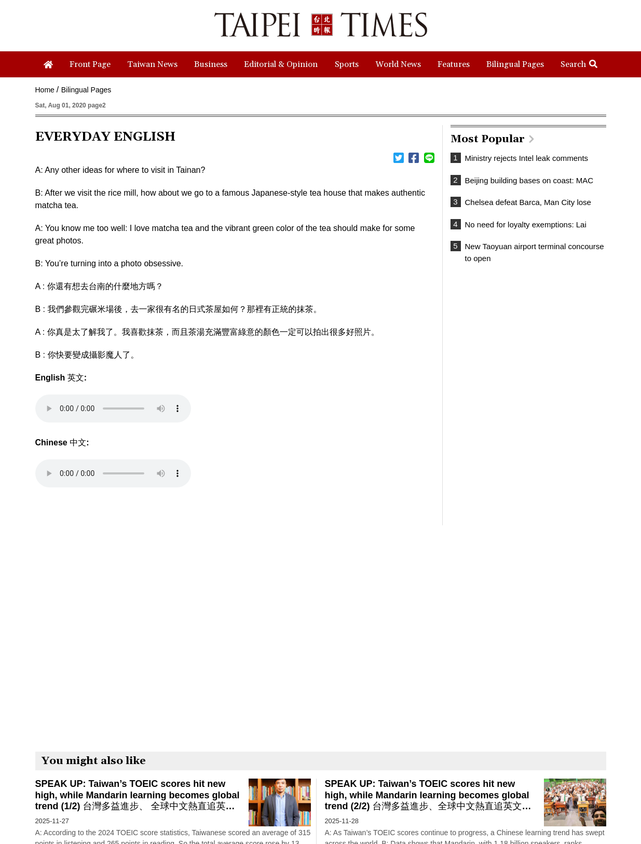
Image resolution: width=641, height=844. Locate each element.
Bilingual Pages (86, 90)
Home (44, 90)
